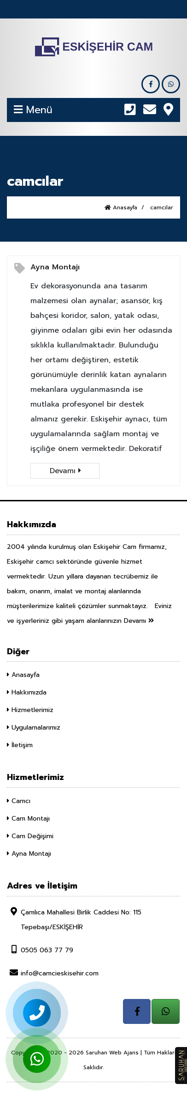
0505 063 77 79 (40, 950)
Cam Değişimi (30, 836)
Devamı (65, 470)
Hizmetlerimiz (30, 710)
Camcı (18, 801)
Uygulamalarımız (33, 727)
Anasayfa (121, 207)
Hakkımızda (27, 692)
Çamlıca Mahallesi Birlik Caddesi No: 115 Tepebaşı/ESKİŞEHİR (74, 919)
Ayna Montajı (55, 267)
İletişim (20, 745)
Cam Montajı (28, 818)
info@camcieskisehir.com (53, 973)
